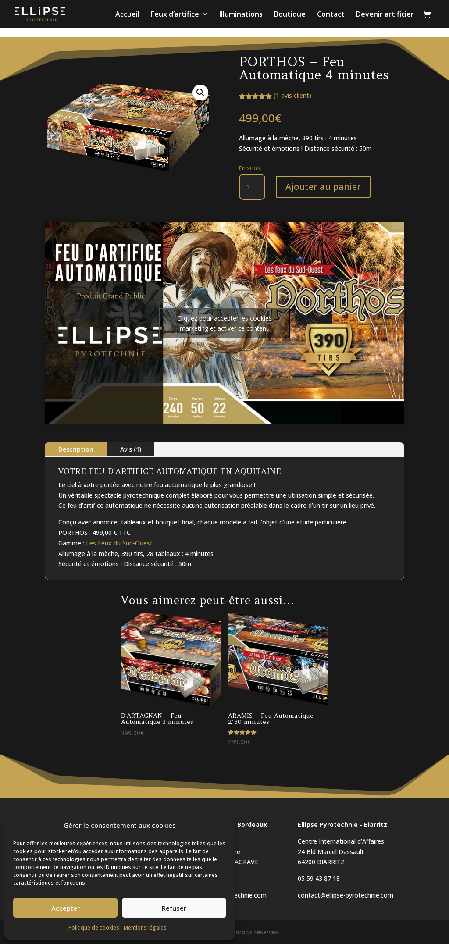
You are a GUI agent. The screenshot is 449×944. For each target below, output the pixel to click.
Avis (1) (130, 449)
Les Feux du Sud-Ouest (119, 543)
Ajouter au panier (323, 186)
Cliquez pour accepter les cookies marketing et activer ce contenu (224, 323)
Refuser (174, 908)
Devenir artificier (385, 15)
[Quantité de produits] (252, 187)
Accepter (65, 908)
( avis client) (292, 95)
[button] (200, 92)
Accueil (127, 15)
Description (75, 449)
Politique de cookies (93, 927)
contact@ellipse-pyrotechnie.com (345, 895)
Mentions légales (145, 927)
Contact (331, 15)
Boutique (290, 15)
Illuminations (241, 15)
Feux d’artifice (175, 15)
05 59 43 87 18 (319, 878)
